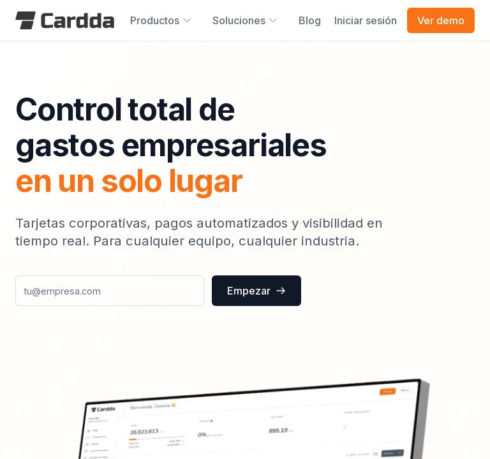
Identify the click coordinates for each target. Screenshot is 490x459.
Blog (310, 20)
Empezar (256, 290)
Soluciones (245, 20)
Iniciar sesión (365, 20)
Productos (161, 20)
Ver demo (440, 20)
